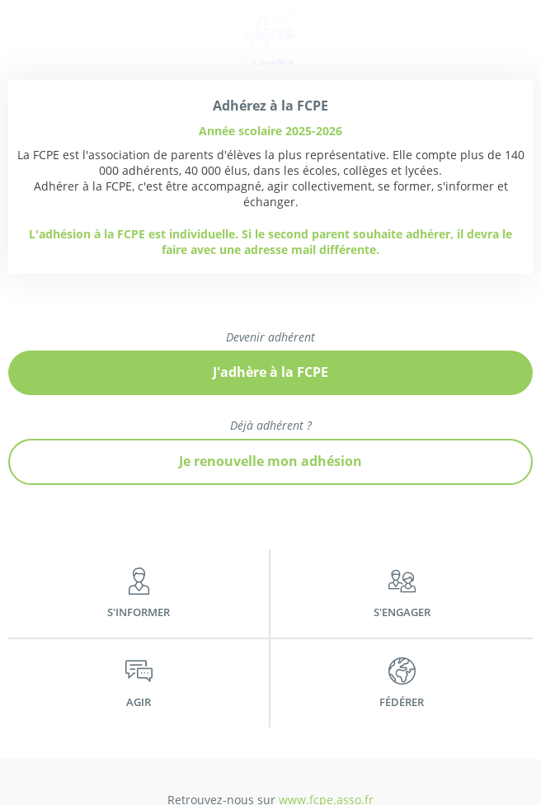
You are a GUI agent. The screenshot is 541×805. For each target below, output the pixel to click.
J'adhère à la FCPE (270, 372)
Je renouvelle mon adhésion (270, 461)
